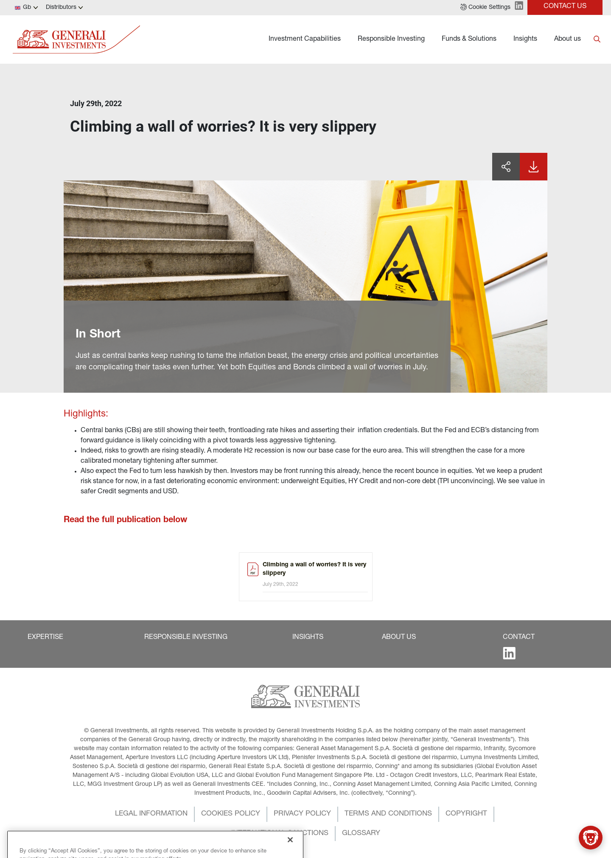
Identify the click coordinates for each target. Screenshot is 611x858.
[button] (485, 7)
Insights (525, 39)
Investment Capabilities (305, 39)
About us (567, 39)
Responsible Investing (391, 39)
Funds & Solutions (469, 39)
